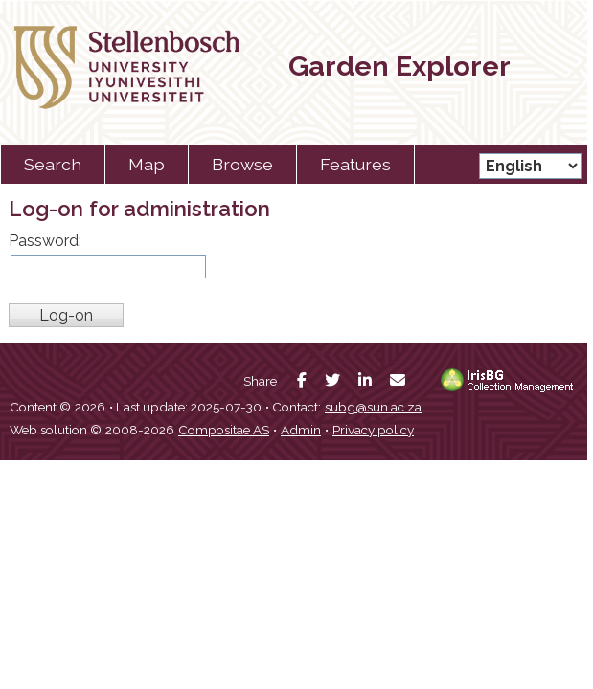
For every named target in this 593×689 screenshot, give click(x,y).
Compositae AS (223, 429)
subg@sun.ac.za (373, 406)
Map (146, 164)
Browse (242, 164)
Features (355, 164)
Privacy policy (373, 429)
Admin (301, 429)
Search (52, 164)
